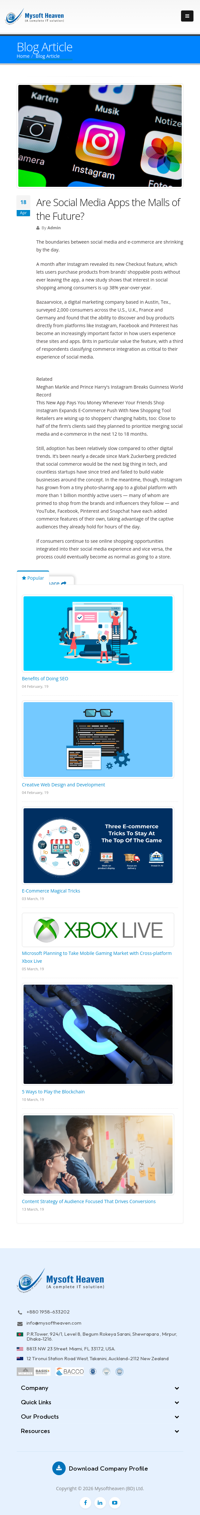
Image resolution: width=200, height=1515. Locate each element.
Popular (33, 578)
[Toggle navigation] (187, 16)
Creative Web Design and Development (63, 785)
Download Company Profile (100, 1468)
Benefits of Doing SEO (45, 678)
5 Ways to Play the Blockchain (53, 1091)
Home (23, 56)
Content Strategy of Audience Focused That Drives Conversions (89, 1201)
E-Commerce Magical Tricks (51, 891)
